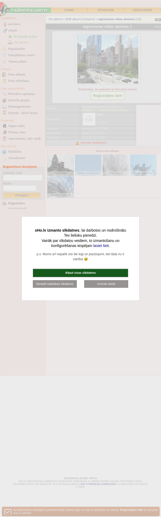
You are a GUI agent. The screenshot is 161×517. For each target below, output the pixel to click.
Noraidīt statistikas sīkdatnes (54, 283)
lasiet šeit (101, 246)
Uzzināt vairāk (106, 283)
